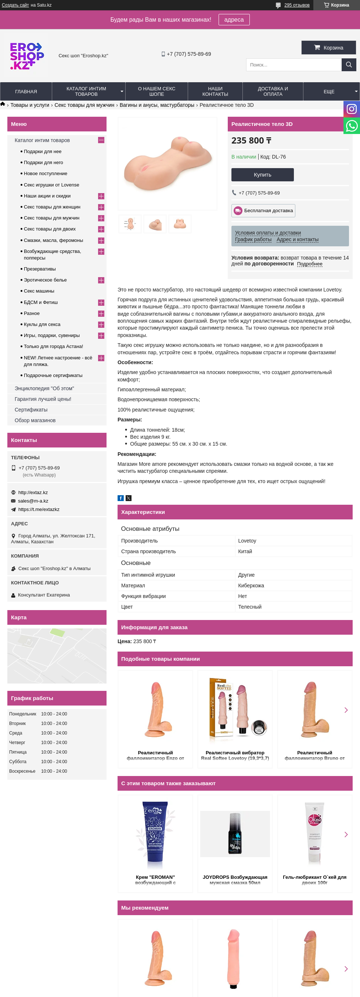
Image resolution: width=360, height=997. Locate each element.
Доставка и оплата (273, 91)
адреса (234, 20)
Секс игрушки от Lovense (51, 185)
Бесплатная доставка (268, 210)
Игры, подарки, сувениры (52, 335)
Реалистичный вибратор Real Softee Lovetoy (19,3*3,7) (235, 755)
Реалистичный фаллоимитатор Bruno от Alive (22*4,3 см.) (315, 756)
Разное (32, 313)
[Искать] (349, 64)
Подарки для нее (42, 151)
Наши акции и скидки (47, 196)
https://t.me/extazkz (39, 509)
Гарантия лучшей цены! (43, 399)
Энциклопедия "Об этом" (44, 388)
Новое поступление (45, 173)
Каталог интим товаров (86, 91)
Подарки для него (43, 162)
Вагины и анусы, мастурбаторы (157, 105)
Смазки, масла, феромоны (53, 240)
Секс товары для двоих (50, 229)
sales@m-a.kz (33, 501)
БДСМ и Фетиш (41, 302)
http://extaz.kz (33, 492)
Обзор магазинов (35, 420)
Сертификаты (31, 410)
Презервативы (40, 269)
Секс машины (39, 291)
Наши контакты (215, 91)
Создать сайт (15, 5)
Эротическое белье (45, 280)
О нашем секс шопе (157, 91)
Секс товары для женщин (52, 207)
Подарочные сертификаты (53, 375)
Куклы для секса (42, 324)
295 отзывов (297, 5)
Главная (26, 91)
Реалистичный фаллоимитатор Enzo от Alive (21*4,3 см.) (155, 756)
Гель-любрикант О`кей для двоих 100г (314, 879)
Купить (262, 174)
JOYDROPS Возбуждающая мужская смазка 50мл (235, 879)
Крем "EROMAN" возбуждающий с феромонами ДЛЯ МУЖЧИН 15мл (155, 880)
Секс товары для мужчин (85, 105)
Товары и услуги (29, 105)
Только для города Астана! (53, 346)
